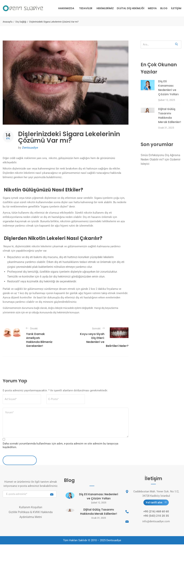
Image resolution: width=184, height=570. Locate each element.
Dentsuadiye (30, 147)
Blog (163, 8)
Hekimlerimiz (105, 8)
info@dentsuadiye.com (156, 521)
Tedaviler (85, 8)
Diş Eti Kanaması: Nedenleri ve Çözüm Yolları (168, 87)
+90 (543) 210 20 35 (156, 515)
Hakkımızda (66, 8)
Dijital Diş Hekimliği (130, 8)
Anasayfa (7, 21)
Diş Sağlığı (20, 21)
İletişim (176, 8)
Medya (152, 8)
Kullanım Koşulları (30, 507)
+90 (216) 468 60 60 (156, 511)
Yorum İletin (19, 460)
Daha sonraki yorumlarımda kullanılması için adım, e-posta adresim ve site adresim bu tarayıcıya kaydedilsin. (60, 445)
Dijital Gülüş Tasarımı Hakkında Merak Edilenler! (169, 115)
